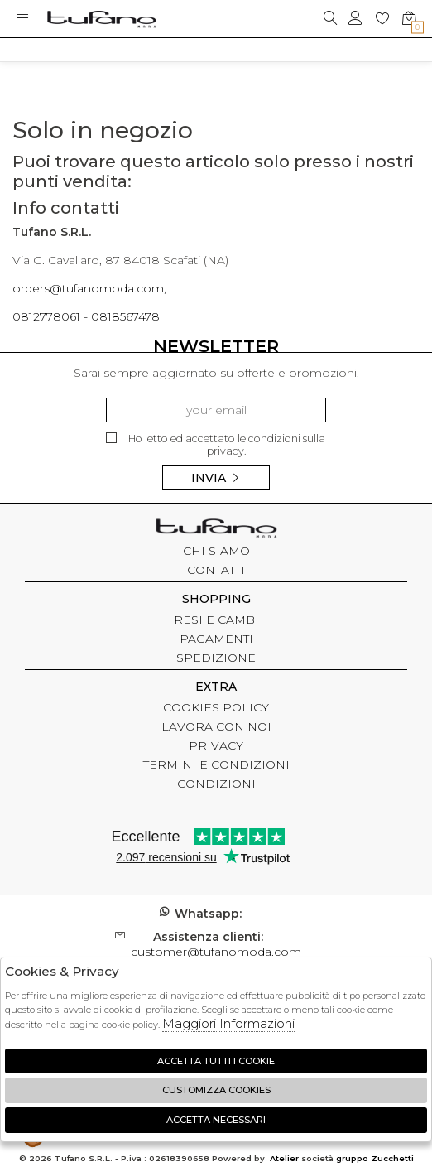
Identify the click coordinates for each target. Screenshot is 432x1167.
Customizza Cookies (216, 1090)
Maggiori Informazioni (228, 1023)
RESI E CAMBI (216, 619)
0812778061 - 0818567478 (86, 316)
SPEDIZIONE (216, 657)
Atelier (284, 1158)
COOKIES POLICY (216, 707)
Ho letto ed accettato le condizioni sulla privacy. (215, 445)
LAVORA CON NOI (216, 726)
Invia (216, 477)
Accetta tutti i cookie (216, 1061)
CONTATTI (216, 569)
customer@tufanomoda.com (216, 944)
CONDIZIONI (216, 783)
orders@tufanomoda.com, (89, 288)
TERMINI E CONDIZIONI (216, 764)
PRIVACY (216, 745)
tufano (216, 530)
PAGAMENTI (216, 638)
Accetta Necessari (216, 1120)
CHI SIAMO (216, 550)
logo (101, 18)
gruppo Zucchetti (375, 1158)
